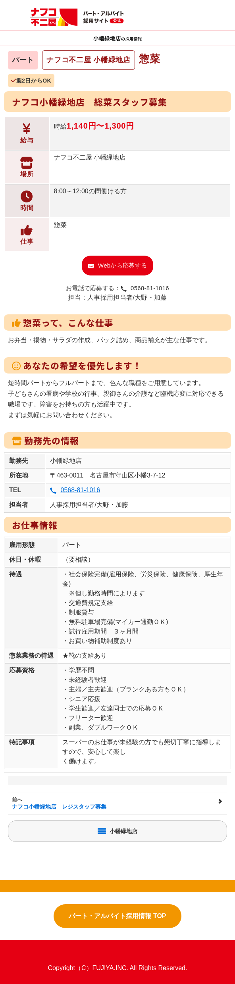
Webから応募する (117, 265)
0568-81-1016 (75, 490)
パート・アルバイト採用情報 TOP (117, 916)
